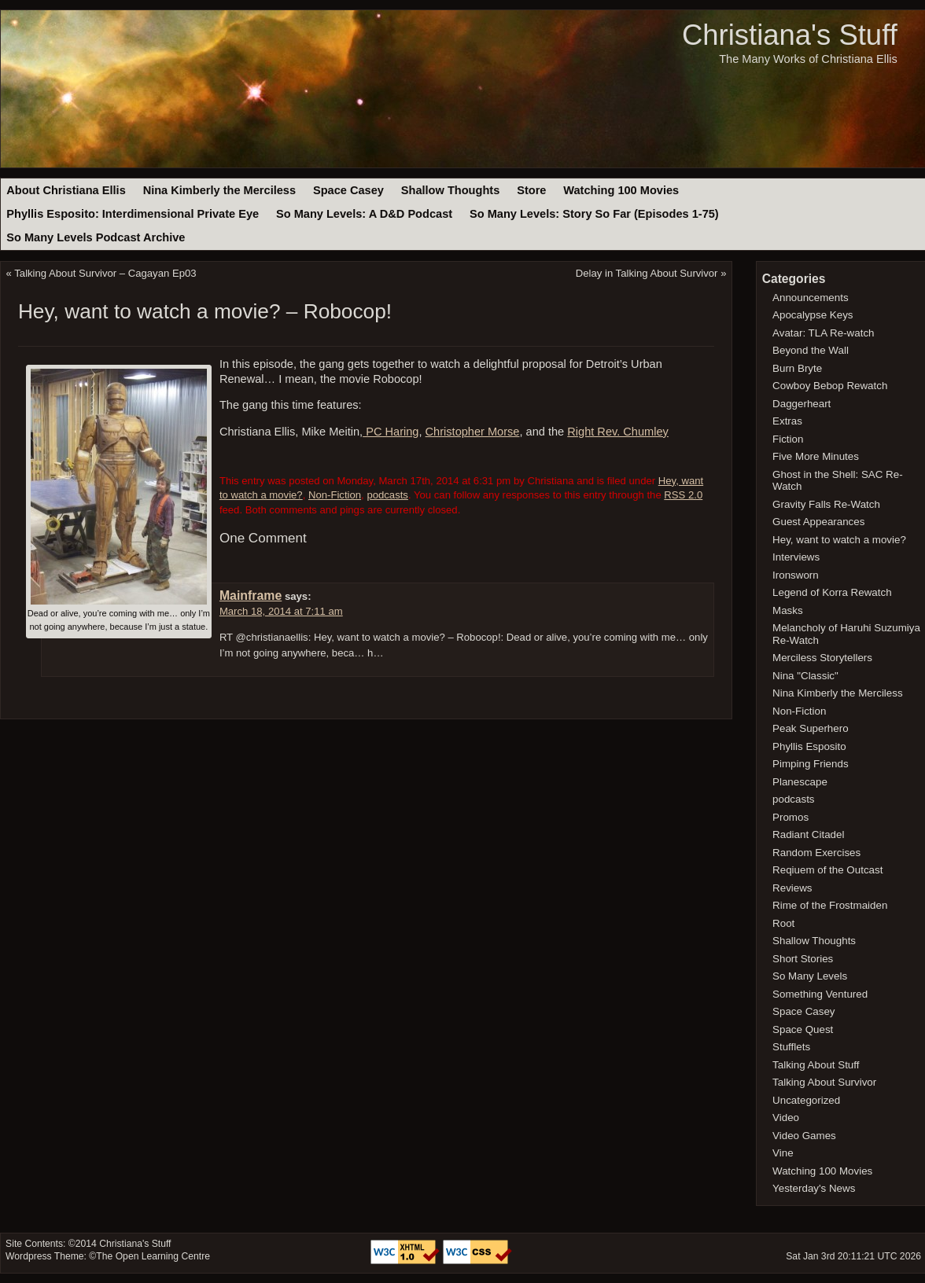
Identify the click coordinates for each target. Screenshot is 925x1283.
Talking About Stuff (815, 1065)
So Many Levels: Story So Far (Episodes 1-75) (594, 214)
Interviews (796, 557)
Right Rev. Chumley (618, 431)
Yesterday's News (813, 1188)
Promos (790, 817)
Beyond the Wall (810, 350)
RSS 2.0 (683, 495)
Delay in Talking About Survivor (647, 273)
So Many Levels (809, 976)
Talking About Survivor (824, 1082)
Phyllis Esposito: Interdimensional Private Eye (132, 214)
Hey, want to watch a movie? (839, 540)
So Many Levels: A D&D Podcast (364, 214)
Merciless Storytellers (822, 658)
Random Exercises (816, 852)
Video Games (804, 1135)
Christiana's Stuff (789, 35)
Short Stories (802, 959)
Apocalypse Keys (812, 315)
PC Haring (390, 431)
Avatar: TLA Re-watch (823, 333)
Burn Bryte (797, 368)
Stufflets (791, 1047)
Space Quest (802, 1029)
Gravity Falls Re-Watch (826, 504)
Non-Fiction (334, 495)
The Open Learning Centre (153, 1256)
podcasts (387, 495)
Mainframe (250, 595)
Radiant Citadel (808, 834)
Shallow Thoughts (450, 190)
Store (531, 190)
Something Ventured (820, 994)
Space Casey (348, 190)
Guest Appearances (818, 522)
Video (785, 1117)
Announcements (810, 297)
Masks (787, 610)
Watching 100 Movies (621, 190)
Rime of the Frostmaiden (829, 905)
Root (783, 923)
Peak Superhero (810, 728)
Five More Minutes (815, 456)
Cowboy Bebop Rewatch (829, 386)
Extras (787, 421)
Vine (783, 1153)
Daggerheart (801, 404)
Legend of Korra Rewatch (832, 592)
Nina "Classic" (805, 676)
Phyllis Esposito (809, 746)
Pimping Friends (810, 764)
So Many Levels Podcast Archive (95, 237)
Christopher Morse (473, 431)
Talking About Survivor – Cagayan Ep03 (105, 273)
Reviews (792, 888)
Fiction (787, 439)
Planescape (799, 782)
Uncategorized (806, 1100)
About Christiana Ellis (65, 190)
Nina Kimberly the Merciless (219, 190)
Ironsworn (795, 575)
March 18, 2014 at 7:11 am (281, 611)
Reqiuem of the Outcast (827, 870)
